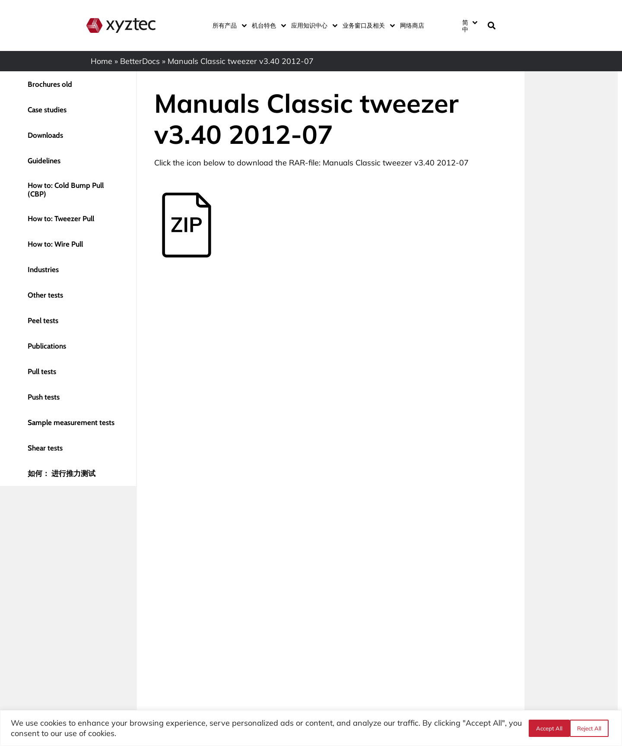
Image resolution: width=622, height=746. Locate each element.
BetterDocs (140, 61)
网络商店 (412, 25)
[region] (311, 728)
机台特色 (267, 25)
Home (101, 61)
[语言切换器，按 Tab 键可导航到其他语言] (469, 25)
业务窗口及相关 (367, 25)
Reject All (547, 728)
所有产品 (228, 25)
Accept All (591, 728)
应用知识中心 (312, 25)
